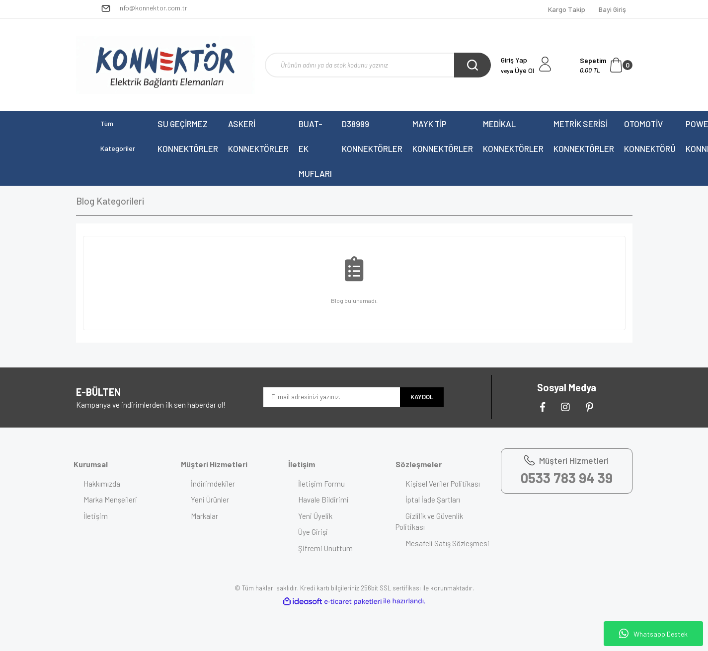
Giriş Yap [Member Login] (514, 60)
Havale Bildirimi (323, 499)
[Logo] (165, 65)
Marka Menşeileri (110, 499)
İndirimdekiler (213, 483)
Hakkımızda (101, 483)
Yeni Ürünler (210, 499)
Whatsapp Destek (653, 633)
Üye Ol (517, 70)
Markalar (204, 515)
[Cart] (606, 65)
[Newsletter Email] (331, 397)
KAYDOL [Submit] (421, 397)
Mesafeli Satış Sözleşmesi (447, 543)
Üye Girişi (313, 531)
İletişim (95, 515)
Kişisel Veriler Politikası (442, 483)
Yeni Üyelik (315, 515)
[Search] (378, 65)
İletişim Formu (321, 483)
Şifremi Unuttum (325, 548)
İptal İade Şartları (432, 499)
